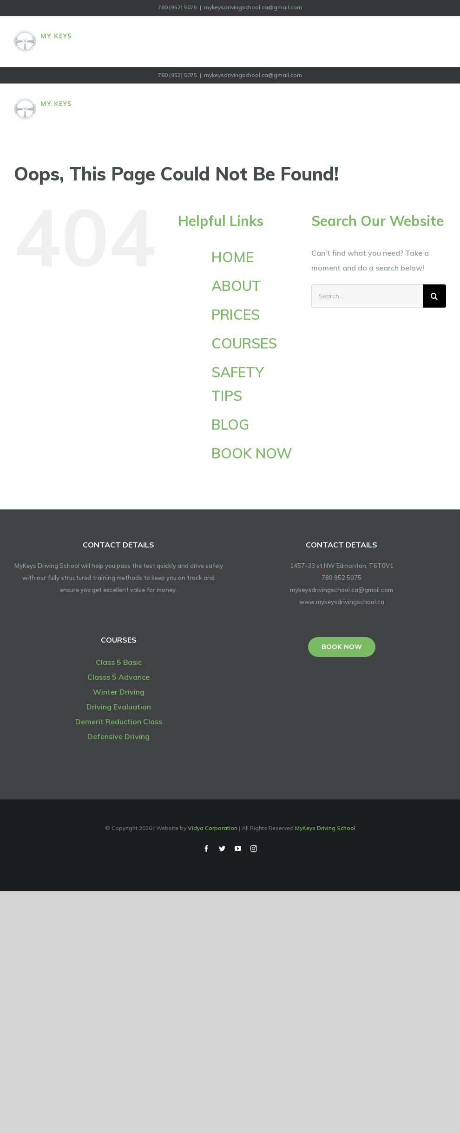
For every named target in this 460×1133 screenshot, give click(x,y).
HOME (232, 257)
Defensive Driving (118, 736)
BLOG (230, 424)
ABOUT (236, 286)
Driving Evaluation (118, 706)
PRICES (235, 314)
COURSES (244, 343)
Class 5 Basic (119, 662)
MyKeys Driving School (325, 827)
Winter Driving (119, 691)
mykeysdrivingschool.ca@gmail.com (253, 7)
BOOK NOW (251, 453)
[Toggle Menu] (440, 41)
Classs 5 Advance (118, 677)
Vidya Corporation (212, 827)
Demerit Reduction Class (118, 721)
